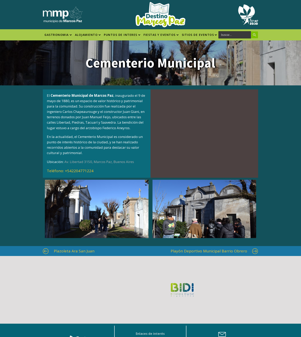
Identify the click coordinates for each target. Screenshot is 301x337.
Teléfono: (70, 171)
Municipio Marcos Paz (150, 298)
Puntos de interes (122, 35)
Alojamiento (88, 35)
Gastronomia (58, 35)
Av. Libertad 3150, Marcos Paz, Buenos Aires (99, 161)
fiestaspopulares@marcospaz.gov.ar (222, 311)
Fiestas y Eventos (161, 35)
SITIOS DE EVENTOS (199, 35)
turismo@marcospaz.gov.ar (222, 306)
